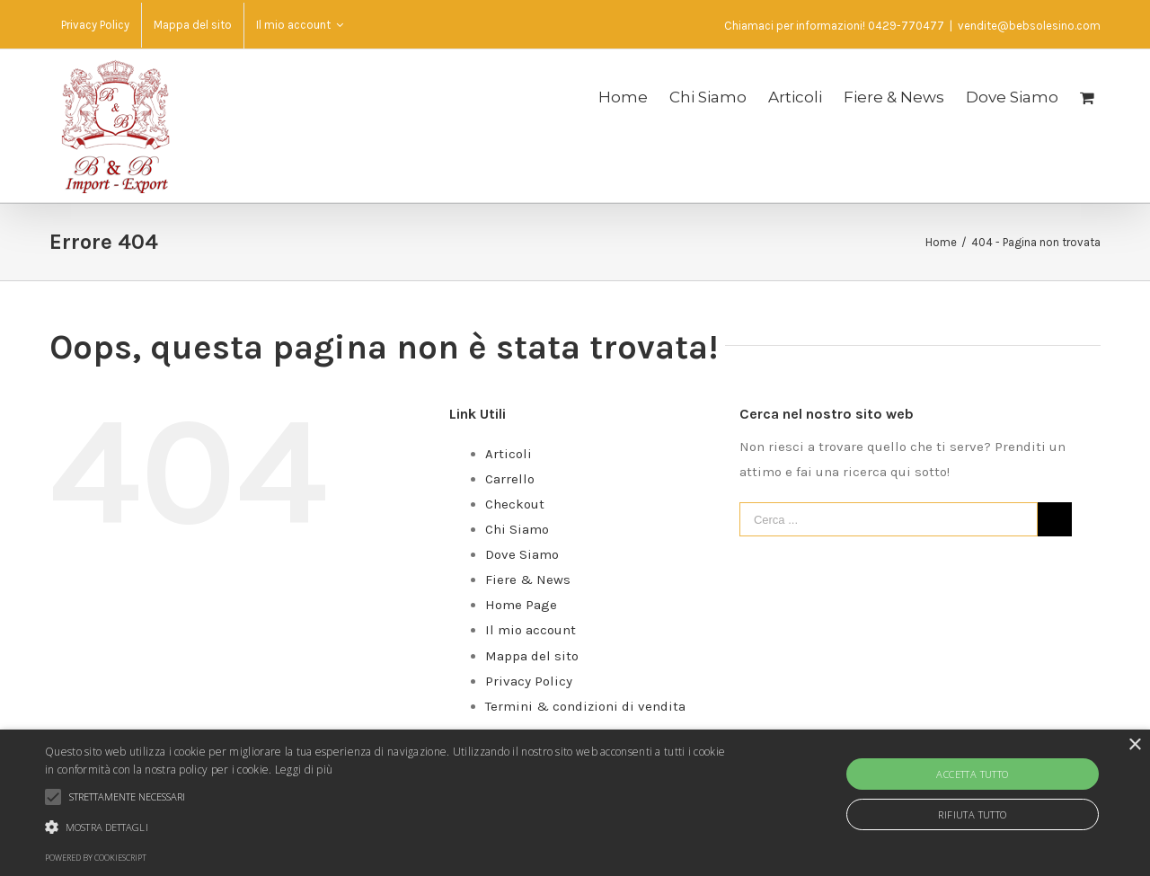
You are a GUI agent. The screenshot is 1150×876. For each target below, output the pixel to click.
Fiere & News (528, 579)
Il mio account (530, 630)
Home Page (521, 605)
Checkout (514, 504)
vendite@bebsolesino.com (1029, 25)
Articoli (508, 454)
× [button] (1134, 745)
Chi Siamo (517, 529)
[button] (389, 827)
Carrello (510, 479)
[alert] (575, 803)
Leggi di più (304, 769)
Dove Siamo (522, 554)
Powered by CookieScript (95, 857)
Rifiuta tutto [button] (972, 814)
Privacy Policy (528, 681)
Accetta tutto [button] (972, 774)
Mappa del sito (532, 656)
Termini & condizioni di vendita (585, 706)
